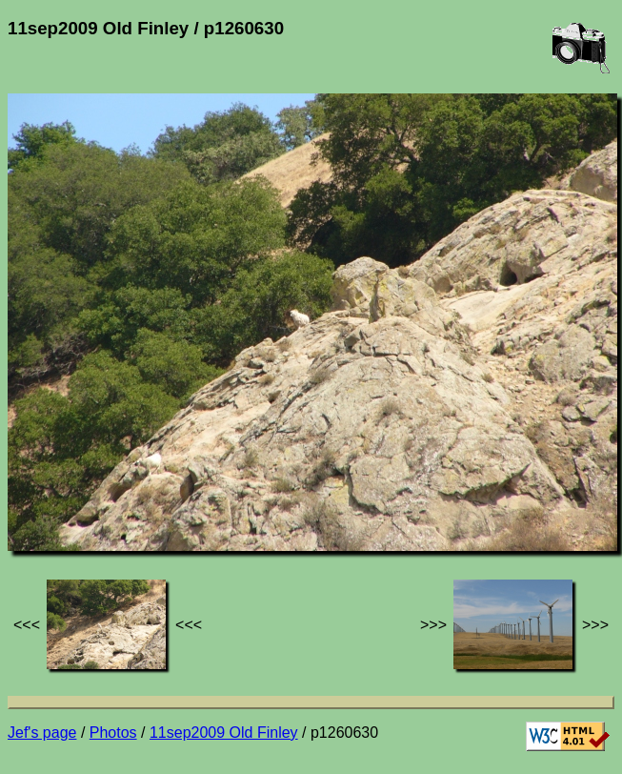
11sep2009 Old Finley (224, 732)
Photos (113, 732)
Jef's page (42, 732)
